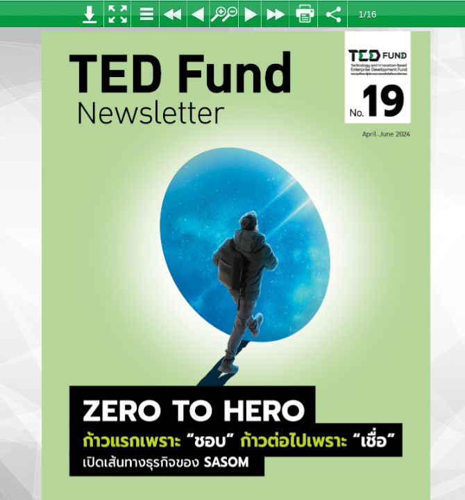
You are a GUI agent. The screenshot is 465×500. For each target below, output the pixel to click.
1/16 (368, 14)
